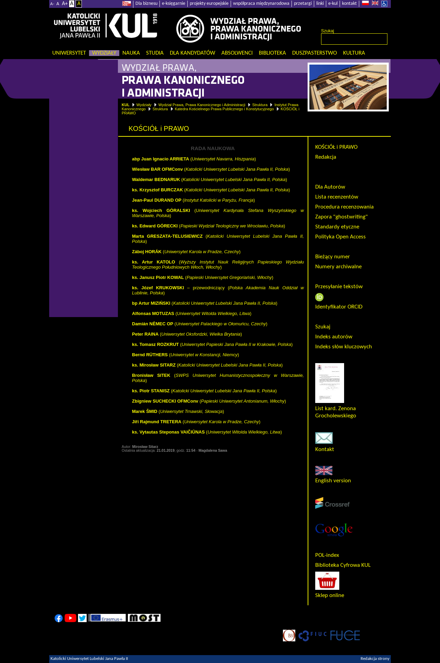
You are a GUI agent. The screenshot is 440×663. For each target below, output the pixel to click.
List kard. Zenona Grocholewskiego (335, 408)
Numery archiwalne (338, 267)
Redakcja (325, 157)
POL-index (327, 555)
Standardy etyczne (337, 227)
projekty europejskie (209, 3)
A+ (65, 4)
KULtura (354, 53)
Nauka (131, 53)
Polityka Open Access (340, 237)
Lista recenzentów (336, 197)
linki (320, 3)
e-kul (333, 3)
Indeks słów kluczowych (343, 347)
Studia (155, 53)
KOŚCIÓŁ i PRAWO (336, 147)
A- (52, 4)
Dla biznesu (146, 3)
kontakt (349, 3)
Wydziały (104, 53)
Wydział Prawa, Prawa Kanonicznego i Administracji (201, 105)
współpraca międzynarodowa (261, 3)
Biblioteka (272, 53)
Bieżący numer (332, 257)
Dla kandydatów (192, 53)
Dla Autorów (330, 187)
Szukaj (327, 31)
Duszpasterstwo (314, 53)
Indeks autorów (333, 337)
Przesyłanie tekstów (339, 287)
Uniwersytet (69, 53)
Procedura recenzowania (344, 207)
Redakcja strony (375, 659)
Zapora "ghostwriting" (341, 217)
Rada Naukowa (333, 167)
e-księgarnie (173, 3)
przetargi (303, 3)
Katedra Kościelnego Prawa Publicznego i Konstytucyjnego (224, 109)
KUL (126, 105)
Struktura (260, 105)
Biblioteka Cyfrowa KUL (343, 565)
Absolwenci (237, 53)
